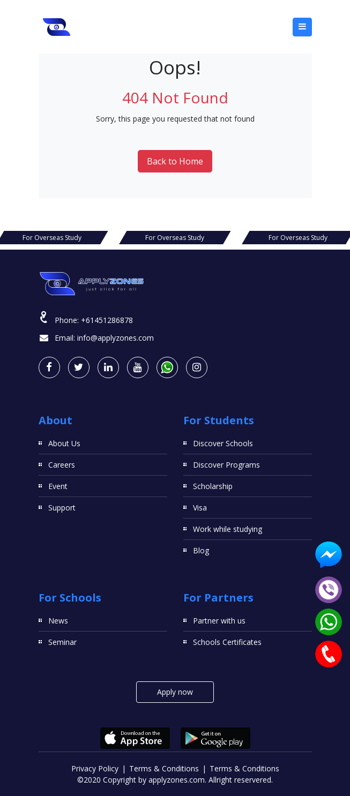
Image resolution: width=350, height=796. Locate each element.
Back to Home (175, 161)
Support (62, 507)
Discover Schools (223, 443)
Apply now (175, 692)
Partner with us (219, 620)
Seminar (62, 642)
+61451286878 (107, 320)
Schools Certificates (227, 642)
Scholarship (213, 486)
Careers (61, 465)
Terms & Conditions (164, 768)
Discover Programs (226, 465)
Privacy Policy (94, 768)
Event (58, 486)
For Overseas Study (174, 237)
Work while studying (227, 529)
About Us (64, 443)
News (58, 620)
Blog (201, 550)
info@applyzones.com (115, 338)
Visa (200, 507)
